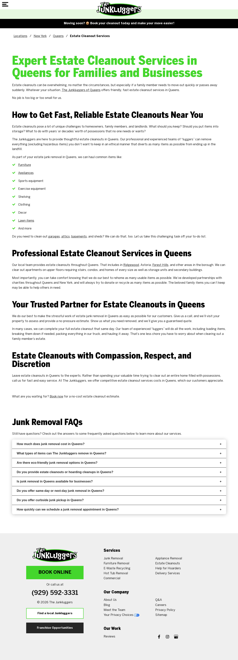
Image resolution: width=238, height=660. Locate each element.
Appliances (26, 173)
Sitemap (161, 615)
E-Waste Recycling (117, 568)
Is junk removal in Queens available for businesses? (119, 481)
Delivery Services (167, 573)
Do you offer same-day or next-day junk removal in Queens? (119, 490)
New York (40, 36)
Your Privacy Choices (121, 615)
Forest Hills (160, 265)
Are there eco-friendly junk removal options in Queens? (119, 462)
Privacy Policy (165, 610)
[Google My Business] (176, 637)
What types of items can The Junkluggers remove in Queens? (119, 453)
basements (79, 236)
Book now (56, 396)
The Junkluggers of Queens (81, 90)
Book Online (54, 572)
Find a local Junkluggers (54, 613)
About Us (110, 600)
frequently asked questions (106, 433)
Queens (58, 36)
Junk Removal (113, 558)
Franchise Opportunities (55, 628)
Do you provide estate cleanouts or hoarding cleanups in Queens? (119, 472)
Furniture (24, 165)
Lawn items (26, 220)
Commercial (112, 578)
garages (54, 236)
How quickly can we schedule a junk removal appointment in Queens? (119, 509)
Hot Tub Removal (116, 573)
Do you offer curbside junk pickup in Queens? (119, 500)
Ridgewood (131, 265)
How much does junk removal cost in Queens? (119, 444)
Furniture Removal (116, 563)
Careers (160, 605)
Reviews (109, 636)
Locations (20, 36)
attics (65, 236)
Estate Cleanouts (167, 563)
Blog (107, 605)
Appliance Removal (168, 558)
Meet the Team (114, 610)
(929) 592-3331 (55, 593)
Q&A (158, 600)
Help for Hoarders (168, 568)
